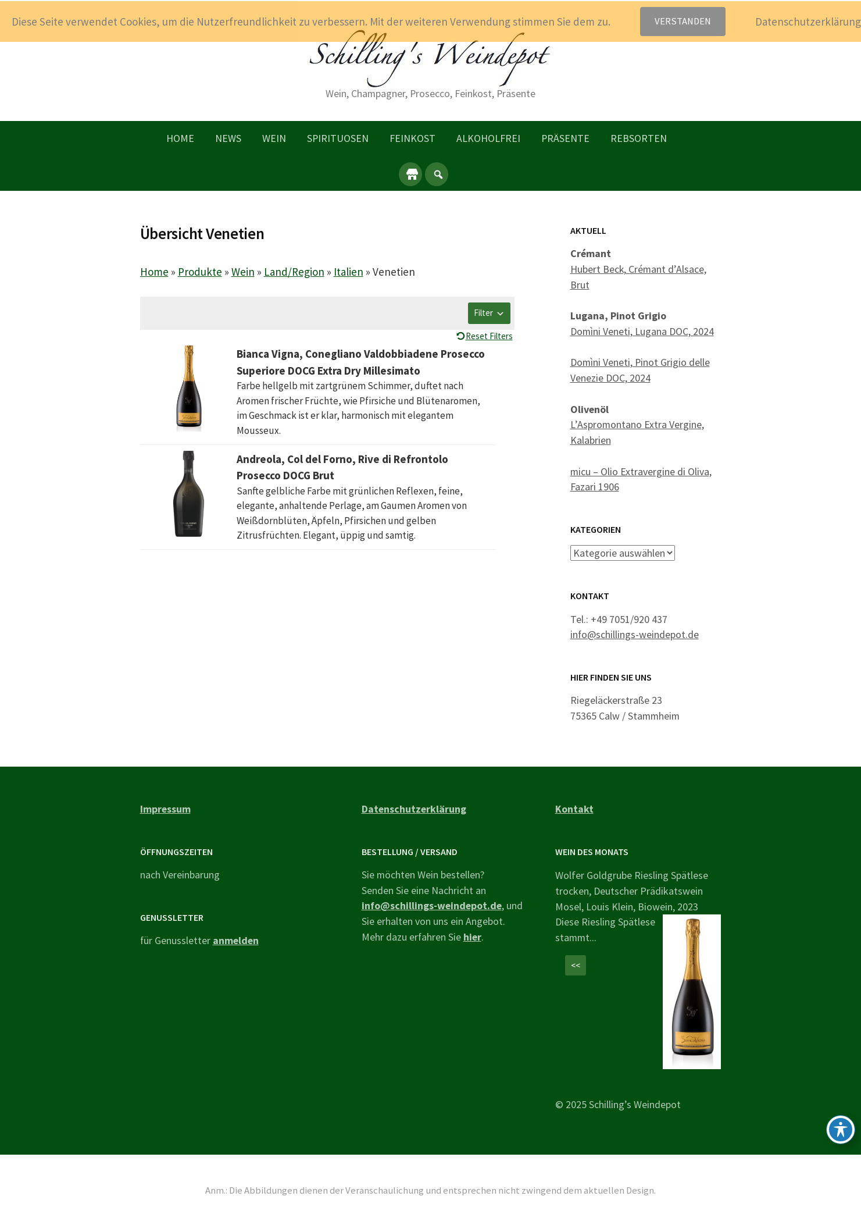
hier (472, 936)
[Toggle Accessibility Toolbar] (841, 1130)
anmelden (236, 940)
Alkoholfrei (488, 138)
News (228, 138)
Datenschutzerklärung (414, 808)
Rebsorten (638, 138)
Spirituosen (338, 138)
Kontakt (574, 808)
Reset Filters (489, 335)
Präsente (565, 138)
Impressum (165, 808)
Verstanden (683, 21)
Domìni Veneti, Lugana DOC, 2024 (642, 331)
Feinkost (412, 138)
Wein (274, 138)
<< (575, 965)
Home (180, 138)
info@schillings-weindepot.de (634, 634)
